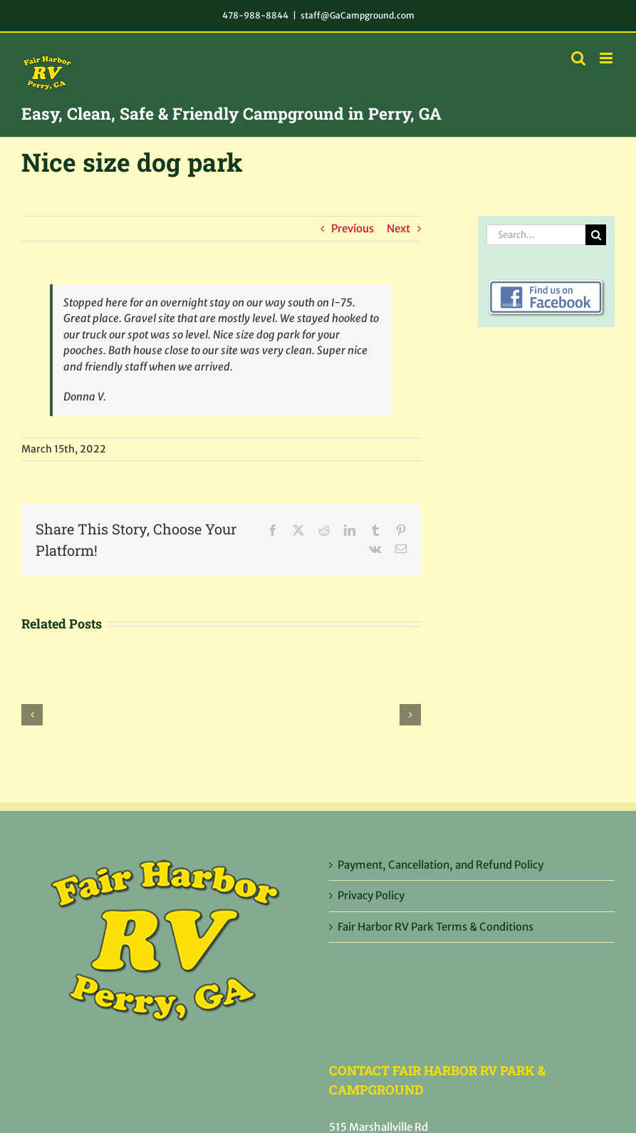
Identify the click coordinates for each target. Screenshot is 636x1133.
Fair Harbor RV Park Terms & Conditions (435, 926)
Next (398, 228)
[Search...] (535, 234)
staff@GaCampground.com (358, 15)
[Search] (595, 234)
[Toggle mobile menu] (607, 58)
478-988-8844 (255, 15)
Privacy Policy (371, 895)
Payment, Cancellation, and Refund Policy (440, 864)
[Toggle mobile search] (578, 58)
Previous (352, 228)
